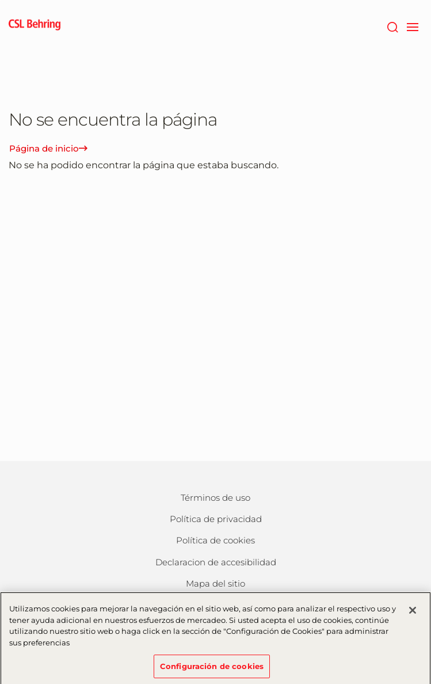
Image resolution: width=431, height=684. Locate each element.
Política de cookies (215, 540)
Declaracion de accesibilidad (215, 562)
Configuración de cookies (212, 668)
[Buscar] (392, 25)
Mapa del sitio (215, 583)
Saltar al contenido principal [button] (0, 0)
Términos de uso (215, 497)
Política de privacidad (216, 518)
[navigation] (412, 25)
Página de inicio (48, 148)
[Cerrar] (412, 613)
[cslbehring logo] (34, 26)
